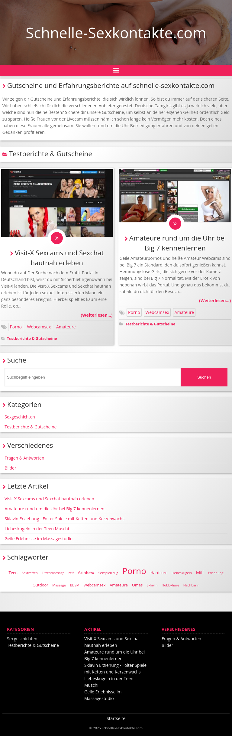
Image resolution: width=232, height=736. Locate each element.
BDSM (74, 585)
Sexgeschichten (20, 417)
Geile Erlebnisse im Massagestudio (38, 538)
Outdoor (40, 585)
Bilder (10, 468)
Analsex (86, 572)
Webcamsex (39, 327)
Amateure (66, 327)
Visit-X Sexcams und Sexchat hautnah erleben (49, 499)
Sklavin (152, 585)
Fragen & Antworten (24, 458)
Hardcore (159, 572)
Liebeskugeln (182, 572)
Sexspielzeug (108, 572)
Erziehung (215, 572)
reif (71, 572)
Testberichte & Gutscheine (32, 338)
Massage (59, 585)
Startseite (116, 718)
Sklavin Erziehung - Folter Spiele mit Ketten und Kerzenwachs (64, 518)
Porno (16, 327)
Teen (13, 572)
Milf (200, 572)
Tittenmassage (53, 572)
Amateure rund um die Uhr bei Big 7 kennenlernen (54, 509)
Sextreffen (30, 572)
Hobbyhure (170, 585)
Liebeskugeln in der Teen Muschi (37, 528)
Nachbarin (191, 585)
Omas (137, 585)
